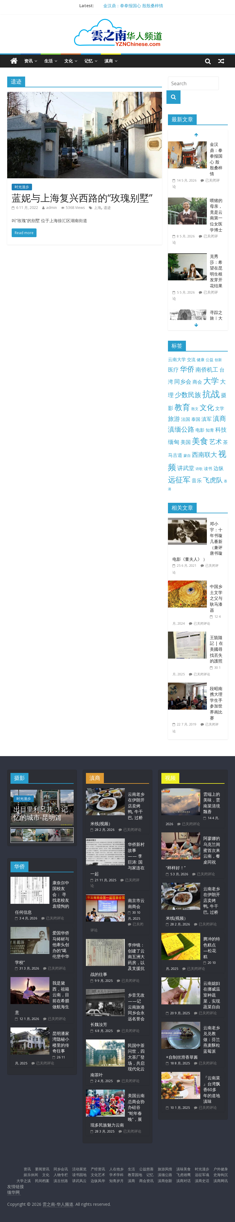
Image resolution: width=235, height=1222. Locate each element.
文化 (68, 61)
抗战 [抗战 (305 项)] (211, 394)
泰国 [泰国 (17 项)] (195, 419)
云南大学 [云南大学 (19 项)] (177, 359)
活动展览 (79, 1169)
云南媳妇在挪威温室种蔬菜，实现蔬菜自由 (211, 994)
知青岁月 (116, 1180)
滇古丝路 (61, 1180)
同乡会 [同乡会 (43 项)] (182, 381)
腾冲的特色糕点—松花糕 (211, 947)
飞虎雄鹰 (183, 1174)
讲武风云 (79, 1180)
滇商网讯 (220, 1180)
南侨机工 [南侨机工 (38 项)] (206, 369)
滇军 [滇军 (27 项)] (206, 418)
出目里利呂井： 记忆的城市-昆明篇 (40, 812)
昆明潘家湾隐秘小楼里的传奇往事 (60, 1042)
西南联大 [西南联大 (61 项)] (204, 454)
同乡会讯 (61, 1169)
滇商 (108, 61)
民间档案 (42, 1180)
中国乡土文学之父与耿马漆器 (216, 598)
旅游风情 (165, 1169)
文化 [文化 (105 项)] (207, 407)
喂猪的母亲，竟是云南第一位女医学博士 (216, 215)
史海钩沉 (220, 1174)
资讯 (28, 61)
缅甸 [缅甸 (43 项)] (173, 442)
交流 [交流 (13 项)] (191, 359)
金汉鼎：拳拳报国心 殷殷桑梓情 (133, 5)
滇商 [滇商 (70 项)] (219, 418)
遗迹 (107, 207)
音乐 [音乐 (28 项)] (197, 480)
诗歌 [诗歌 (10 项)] (199, 468)
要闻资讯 (42, 1169)
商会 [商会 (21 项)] (197, 382)
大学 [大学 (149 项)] (211, 381)
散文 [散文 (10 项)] (194, 408)
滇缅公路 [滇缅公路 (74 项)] (181, 428)
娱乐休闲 (31, 1174)
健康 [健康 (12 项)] (200, 359)
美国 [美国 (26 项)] (186, 442)
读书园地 (79, 1174)
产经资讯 (98, 1169)
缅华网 (14, 1192)
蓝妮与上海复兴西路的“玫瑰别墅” (82, 197)
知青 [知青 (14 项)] (210, 430)
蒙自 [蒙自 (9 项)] (187, 455)
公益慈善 (146, 1169)
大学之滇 (23, 1180)
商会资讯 (146, 1180)
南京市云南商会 (136, 903)
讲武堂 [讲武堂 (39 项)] (185, 468)
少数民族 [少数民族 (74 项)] (188, 394)
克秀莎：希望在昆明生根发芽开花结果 (216, 270)
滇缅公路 (165, 1174)
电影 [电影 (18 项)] (199, 430)
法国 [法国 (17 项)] (185, 419)
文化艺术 (98, 1174)
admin (51, 207)
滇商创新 (165, 1180)
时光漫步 (22, 186)
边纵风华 (98, 1180)
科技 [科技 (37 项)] (221, 429)
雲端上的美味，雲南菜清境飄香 (211, 803)
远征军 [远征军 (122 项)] (179, 479)
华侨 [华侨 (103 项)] (187, 369)
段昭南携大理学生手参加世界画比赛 (216, 703)
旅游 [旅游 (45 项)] (174, 419)
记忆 (88, 61)
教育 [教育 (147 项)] (182, 407)
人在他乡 (116, 1169)
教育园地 (135, 1174)
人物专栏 (61, 1174)
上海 (97, 207)
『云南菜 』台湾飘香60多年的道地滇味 (211, 1089)
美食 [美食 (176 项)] (200, 441)
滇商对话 (183, 1180)
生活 (48, 61)
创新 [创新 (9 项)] (218, 359)
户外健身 (220, 1169)
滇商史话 (202, 1180)
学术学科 (116, 1174)
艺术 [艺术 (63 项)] (215, 441)
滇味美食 (183, 1169)
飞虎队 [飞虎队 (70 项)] (213, 479)
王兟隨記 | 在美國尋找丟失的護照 (216, 649)
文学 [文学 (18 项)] (219, 408)
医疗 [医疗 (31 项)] (173, 369)
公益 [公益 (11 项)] (209, 359)
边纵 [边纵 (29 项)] (218, 468)
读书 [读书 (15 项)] (208, 468)
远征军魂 (202, 1174)
